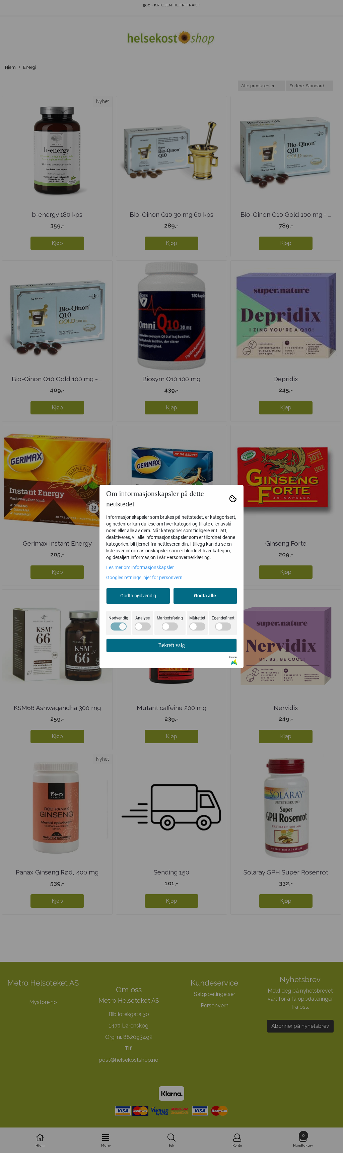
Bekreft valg (171, 645)
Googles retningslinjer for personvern (144, 577)
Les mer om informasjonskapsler (140, 567)
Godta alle (205, 595)
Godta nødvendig (138, 595)
